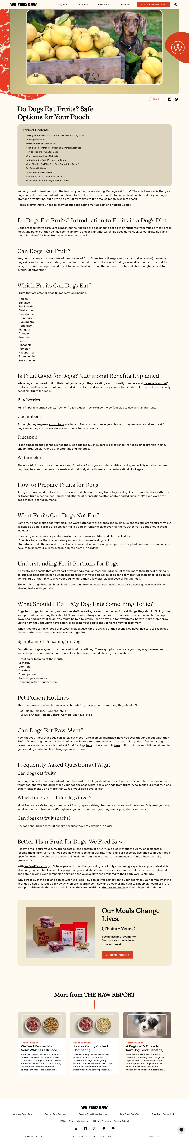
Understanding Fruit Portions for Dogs (46, 160)
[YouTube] (113, 1129)
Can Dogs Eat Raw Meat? (39, 172)
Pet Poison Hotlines (36, 168)
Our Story (83, 4)
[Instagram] (76, 1129)
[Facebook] (85, 1129)
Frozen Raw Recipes (55, 1114)
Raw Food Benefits (129, 1114)
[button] (175, 4)
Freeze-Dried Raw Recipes (93, 1114)
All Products (104, 4)
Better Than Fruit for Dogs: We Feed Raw (47, 180)
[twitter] (177, 99)
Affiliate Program (102, 1121)
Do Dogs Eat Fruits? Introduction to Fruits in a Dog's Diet (55, 135)
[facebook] (170, 99)
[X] (94, 1129)
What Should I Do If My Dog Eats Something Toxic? (52, 164)
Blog (71, 1121)
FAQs (63, 1121)
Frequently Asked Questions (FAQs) (44, 176)
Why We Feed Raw (22, 1114)
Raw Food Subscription (164, 1114)
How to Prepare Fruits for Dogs (42, 152)
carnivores (52, 227)
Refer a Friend (121, 1121)
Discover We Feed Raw (153, 4)
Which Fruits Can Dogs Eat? (40, 144)
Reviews (125, 4)
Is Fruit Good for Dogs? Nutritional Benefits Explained (53, 148)
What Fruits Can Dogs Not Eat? (42, 156)
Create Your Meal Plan (117, 955)
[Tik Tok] (103, 1129)
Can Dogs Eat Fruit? (36, 139)
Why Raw (62, 4)
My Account (83, 1121)
